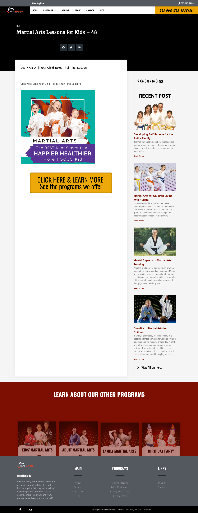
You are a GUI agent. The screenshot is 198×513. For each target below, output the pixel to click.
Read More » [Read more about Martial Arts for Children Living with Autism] (139, 221)
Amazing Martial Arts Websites (139, 509)
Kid (18, 26)
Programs (49, 10)
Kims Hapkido (38, 3)
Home (35, 10)
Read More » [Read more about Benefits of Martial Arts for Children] (139, 359)
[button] (63, 47)
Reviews (65, 10)
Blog (102, 10)
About (77, 10)
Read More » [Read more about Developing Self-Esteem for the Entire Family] (139, 156)
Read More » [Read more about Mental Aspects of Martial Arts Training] (139, 288)
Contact (90, 10)
